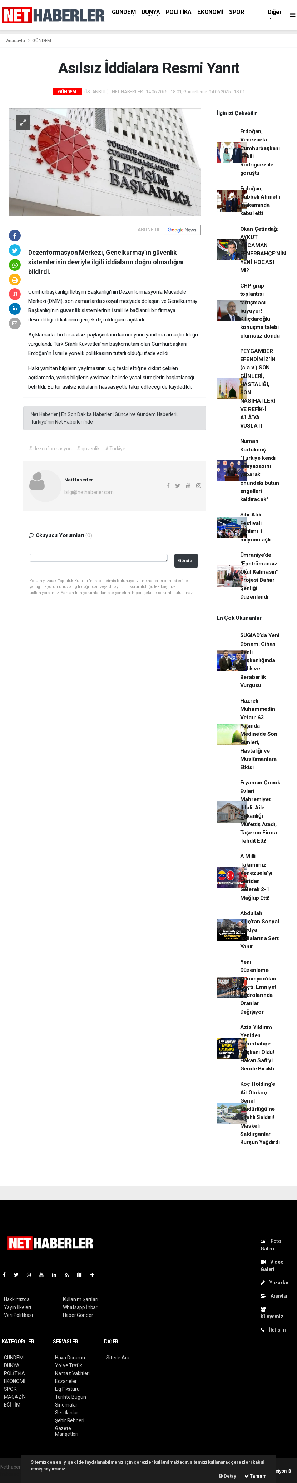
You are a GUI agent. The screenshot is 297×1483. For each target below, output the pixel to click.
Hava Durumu (70, 1357)
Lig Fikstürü (67, 1389)
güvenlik (70, 310)
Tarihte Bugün (70, 1397)
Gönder (186, 560)
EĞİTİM (12, 1405)
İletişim (273, 1330)
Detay (227, 1476)
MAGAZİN (15, 1397)
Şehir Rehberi (69, 1420)
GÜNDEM (124, 12)
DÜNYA (151, 12)
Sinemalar (66, 1405)
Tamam (255, 1476)
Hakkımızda (17, 1299)
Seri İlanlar (66, 1412)
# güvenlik (88, 448)
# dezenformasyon (50, 448)
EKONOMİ (210, 12)
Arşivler (274, 1296)
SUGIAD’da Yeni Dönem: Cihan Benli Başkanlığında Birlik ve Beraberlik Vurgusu (259, 660)
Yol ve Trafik (68, 1365)
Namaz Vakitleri (72, 1373)
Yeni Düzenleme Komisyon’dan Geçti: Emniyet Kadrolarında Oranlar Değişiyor (258, 987)
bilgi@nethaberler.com (89, 492)
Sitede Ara (117, 1357)
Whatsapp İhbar (80, 1307)
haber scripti (14, 1474)
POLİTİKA (179, 12)
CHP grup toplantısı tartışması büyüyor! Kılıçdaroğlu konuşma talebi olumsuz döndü (260, 311)
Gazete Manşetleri (66, 1431)
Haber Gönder (78, 1315)
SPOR (236, 12)
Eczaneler (66, 1381)
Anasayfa (16, 40)
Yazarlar (275, 1282)
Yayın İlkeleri (17, 1307)
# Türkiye (115, 448)
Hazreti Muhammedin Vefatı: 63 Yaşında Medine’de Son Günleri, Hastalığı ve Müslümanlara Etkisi (259, 734)
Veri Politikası (18, 1315)
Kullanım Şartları (80, 1299)
